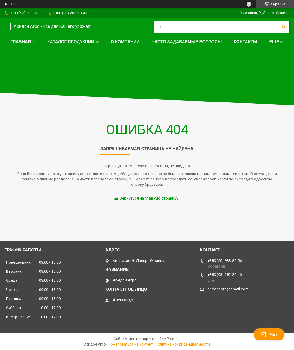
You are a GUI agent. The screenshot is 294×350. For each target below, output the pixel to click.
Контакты (245, 41)
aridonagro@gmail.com (228, 289)
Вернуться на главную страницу (149, 198)
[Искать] (284, 27)
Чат (269, 334)
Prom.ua (174, 339)
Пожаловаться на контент (130, 344)
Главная (20, 41)
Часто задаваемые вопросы (187, 41)
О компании (125, 41)
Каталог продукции (70, 41)
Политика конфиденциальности (182, 344)
